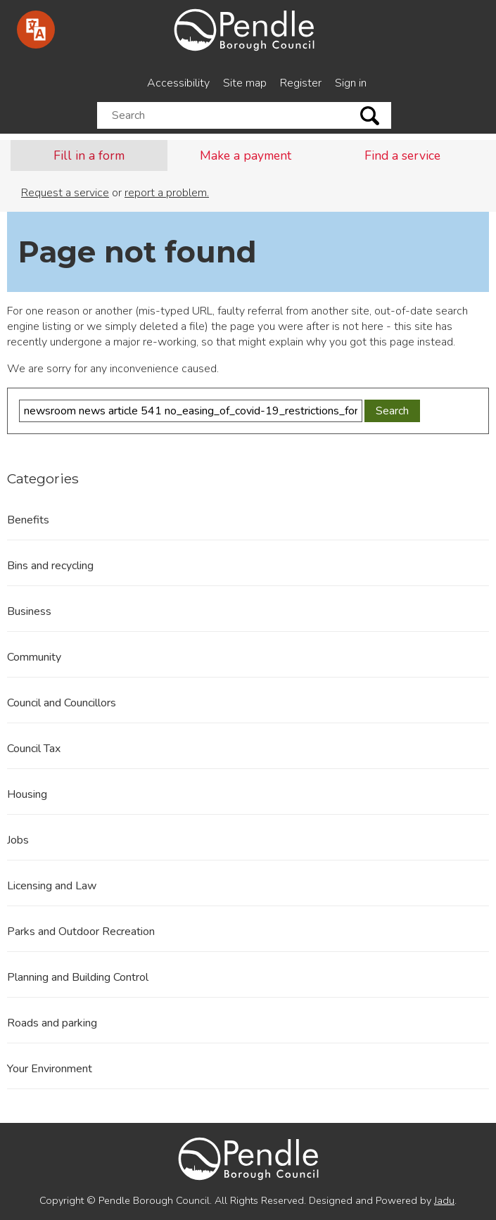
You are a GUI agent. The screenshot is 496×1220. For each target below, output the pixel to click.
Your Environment (49, 1068)
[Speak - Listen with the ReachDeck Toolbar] (36, 30)
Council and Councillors (61, 703)
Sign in (351, 83)
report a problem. (167, 193)
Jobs (18, 840)
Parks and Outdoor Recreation (81, 931)
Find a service (402, 155)
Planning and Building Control (77, 977)
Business (29, 611)
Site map (245, 83)
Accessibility (178, 83)
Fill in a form (89, 155)
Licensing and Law (51, 886)
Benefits (28, 520)
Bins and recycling (50, 565)
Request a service (65, 193)
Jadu (444, 1200)
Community (34, 657)
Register (301, 83)
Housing (27, 794)
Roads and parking (52, 1023)
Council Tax (34, 748)
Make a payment (245, 155)
